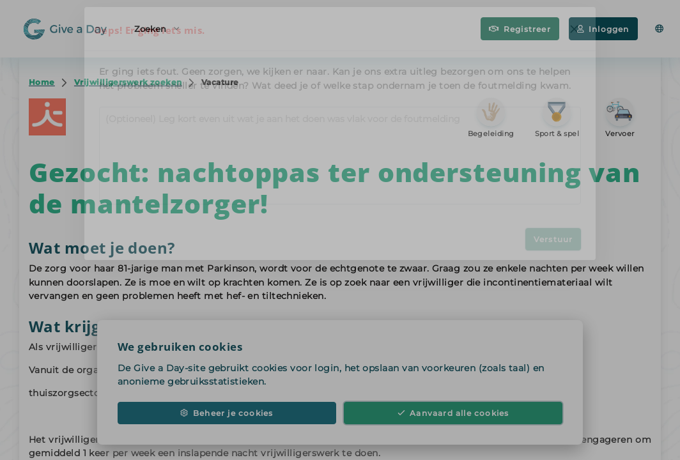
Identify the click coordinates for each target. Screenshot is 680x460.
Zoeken (156, 28)
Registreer (520, 29)
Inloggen (603, 29)
